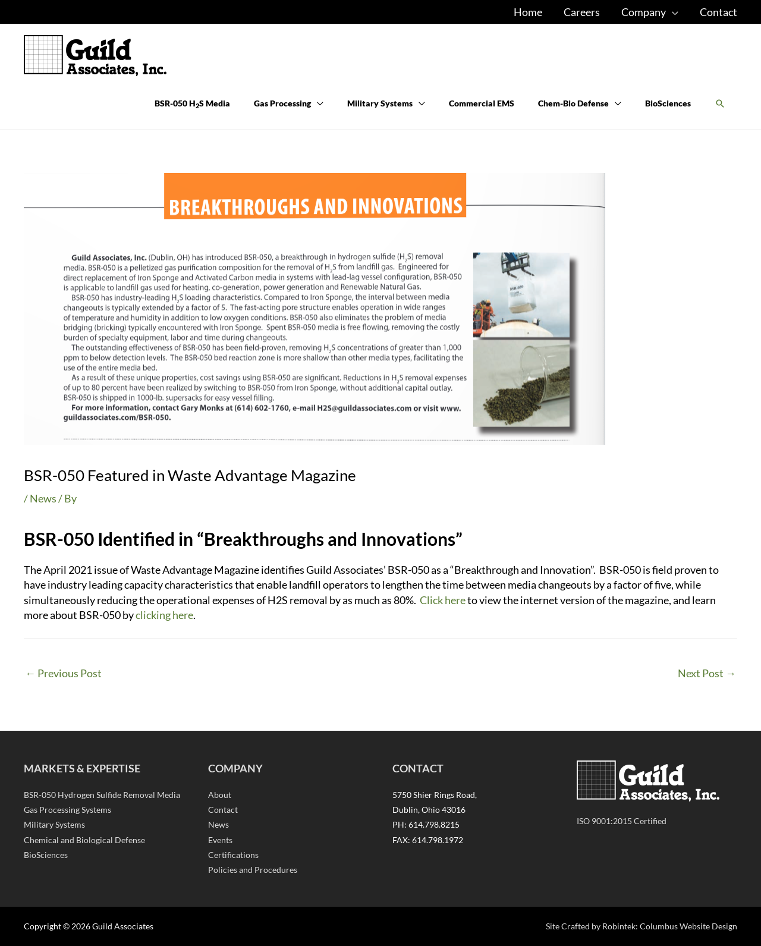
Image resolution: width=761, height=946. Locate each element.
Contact (223, 809)
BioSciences (46, 855)
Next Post (707, 673)
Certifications (233, 855)
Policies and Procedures (252, 870)
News (43, 498)
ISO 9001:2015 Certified (621, 821)
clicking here (164, 614)
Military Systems (54, 824)
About (219, 795)
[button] (720, 104)
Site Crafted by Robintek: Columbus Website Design (641, 926)
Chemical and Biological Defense (84, 840)
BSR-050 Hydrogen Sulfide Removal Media (102, 795)
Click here (443, 599)
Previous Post (63, 673)
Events (220, 840)
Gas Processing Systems (67, 809)
